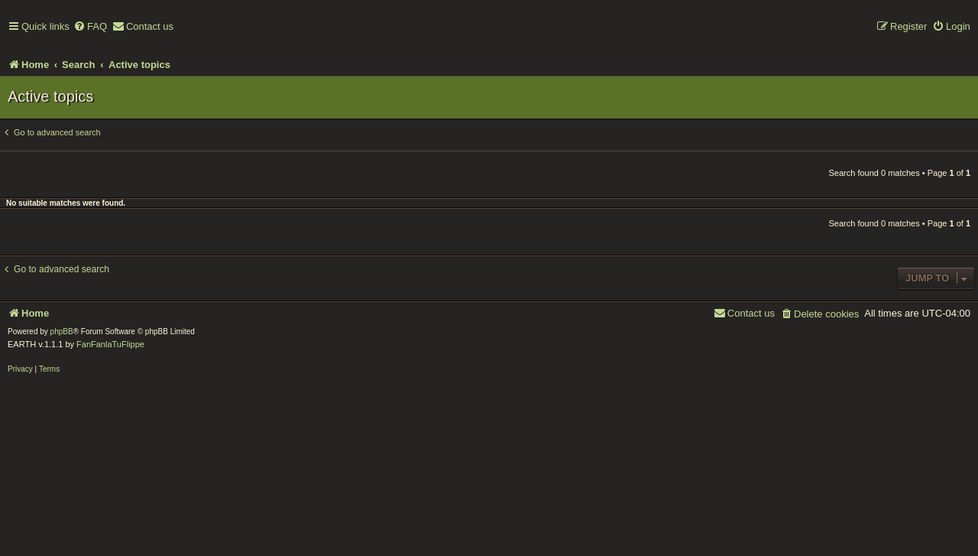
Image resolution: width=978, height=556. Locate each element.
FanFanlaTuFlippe (110, 344)
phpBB (61, 331)
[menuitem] (90, 27)
